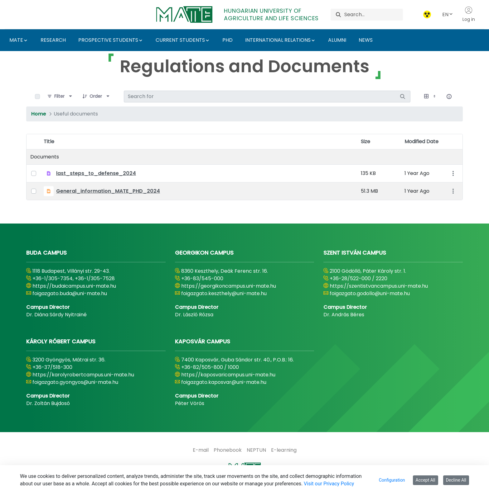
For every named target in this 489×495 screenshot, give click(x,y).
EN (447, 14)
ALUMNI (337, 40)
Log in (468, 14)
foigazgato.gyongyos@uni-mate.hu (75, 382)
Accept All (425, 480)
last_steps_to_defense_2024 (96, 173)
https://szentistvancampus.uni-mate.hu (379, 286)
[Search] (373, 15)
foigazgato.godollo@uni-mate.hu (370, 293)
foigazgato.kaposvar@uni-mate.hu (223, 382)
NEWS (366, 40)
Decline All (456, 480)
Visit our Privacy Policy (329, 484)
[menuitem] (200, 450)
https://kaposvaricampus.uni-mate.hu (228, 374)
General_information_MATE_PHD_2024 (108, 191)
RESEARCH (53, 40)
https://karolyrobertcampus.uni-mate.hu (83, 374)
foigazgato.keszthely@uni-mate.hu (224, 293)
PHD (227, 40)
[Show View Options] (430, 96)
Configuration (392, 480)
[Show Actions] (453, 173)
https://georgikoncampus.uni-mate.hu (228, 286)
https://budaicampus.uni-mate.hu (74, 286)
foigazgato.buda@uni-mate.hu (69, 293)
